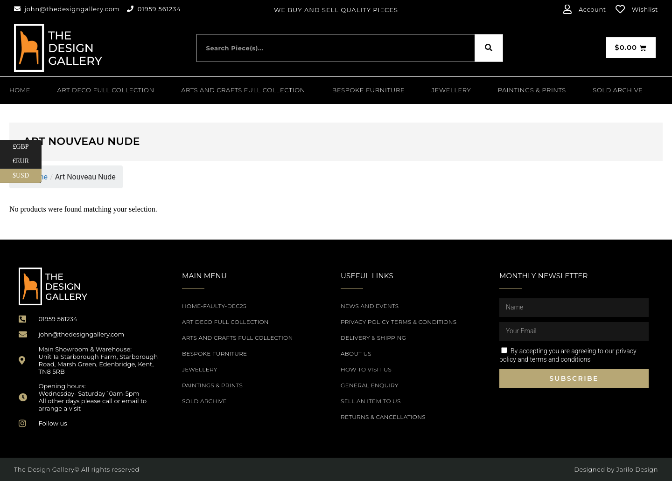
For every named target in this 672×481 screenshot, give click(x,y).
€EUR (27, 161)
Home (19, 90)
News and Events (370, 305)
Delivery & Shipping (373, 337)
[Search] (489, 48)
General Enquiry (370, 385)
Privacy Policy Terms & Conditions (398, 321)
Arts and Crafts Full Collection (243, 90)
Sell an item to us (371, 401)
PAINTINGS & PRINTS (532, 90)
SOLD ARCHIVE (618, 90)
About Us (356, 353)
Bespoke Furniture (368, 90)
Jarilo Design (637, 469)
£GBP (27, 147)
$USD (27, 176)
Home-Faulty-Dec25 (214, 305)
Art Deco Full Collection (105, 90)
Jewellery (451, 90)
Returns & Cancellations (383, 416)
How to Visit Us (366, 369)
